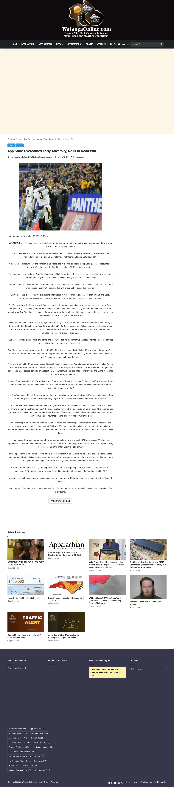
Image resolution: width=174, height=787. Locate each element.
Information (27, 44)
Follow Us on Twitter (57, 660)
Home (14, 44)
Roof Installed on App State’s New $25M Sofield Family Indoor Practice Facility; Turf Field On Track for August (148, 564)
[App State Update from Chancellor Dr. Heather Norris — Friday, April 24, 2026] (66, 544)
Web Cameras (45, 44)
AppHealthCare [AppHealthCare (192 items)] (38, 729)
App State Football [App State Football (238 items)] (18, 733)
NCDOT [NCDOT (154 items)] (40, 756)
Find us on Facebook (16, 668)
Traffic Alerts (160, 782)
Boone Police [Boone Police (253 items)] (38, 738)
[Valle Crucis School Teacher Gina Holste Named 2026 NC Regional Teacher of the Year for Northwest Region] (107, 549)
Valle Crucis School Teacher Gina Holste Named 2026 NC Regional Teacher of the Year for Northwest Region (106, 564)
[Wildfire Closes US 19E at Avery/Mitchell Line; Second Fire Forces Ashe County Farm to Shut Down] (107, 585)
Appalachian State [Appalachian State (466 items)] (18, 729)
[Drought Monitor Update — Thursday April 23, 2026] (66, 585)
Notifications (74, 44)
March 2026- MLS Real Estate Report (23, 598)
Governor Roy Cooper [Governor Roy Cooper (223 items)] (19, 747)
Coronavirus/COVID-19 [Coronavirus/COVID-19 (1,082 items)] (20, 743)
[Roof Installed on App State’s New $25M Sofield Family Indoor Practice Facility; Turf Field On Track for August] (148, 549)
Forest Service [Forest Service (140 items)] (41, 743)
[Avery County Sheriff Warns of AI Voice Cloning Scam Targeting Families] (66, 622)
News (59, 44)
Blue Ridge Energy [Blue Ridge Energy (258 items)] (39, 733)
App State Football (61, 501)
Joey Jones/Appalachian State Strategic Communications (31, 157)
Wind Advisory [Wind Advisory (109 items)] (42, 770)
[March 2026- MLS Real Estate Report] (25, 585)
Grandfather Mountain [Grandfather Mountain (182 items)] (42, 747)
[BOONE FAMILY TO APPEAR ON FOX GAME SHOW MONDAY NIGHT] (25, 549)
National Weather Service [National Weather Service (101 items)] (20, 756)
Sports (89, 44)
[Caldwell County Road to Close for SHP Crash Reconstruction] (25, 622)
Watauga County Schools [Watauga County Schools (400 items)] (20, 770)
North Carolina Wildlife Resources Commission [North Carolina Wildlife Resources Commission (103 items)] (28, 761)
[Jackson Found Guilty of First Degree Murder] (148, 587)
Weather (101, 44)
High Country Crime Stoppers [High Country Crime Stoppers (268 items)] (21, 752)
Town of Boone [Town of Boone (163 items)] (30, 766)
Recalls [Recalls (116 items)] (13, 766)
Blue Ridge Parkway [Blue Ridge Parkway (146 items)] (18, 738)
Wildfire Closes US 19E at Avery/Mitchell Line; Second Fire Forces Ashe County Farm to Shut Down (106, 600)
